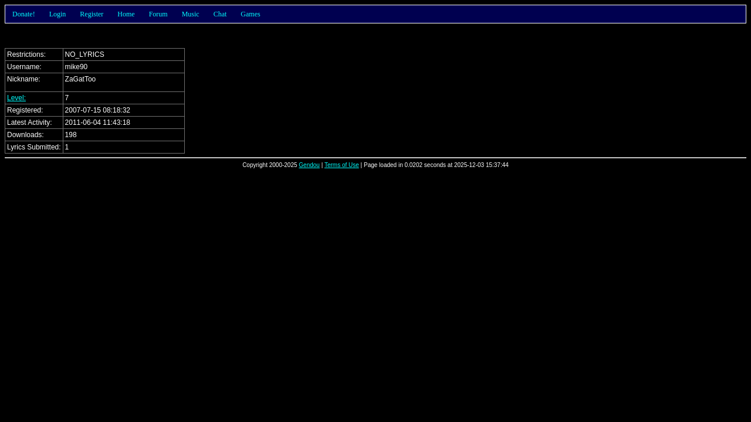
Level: (16, 98)
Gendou (309, 165)
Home (125, 14)
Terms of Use (341, 165)
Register (91, 14)
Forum (158, 14)
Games (250, 14)
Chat (220, 14)
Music (190, 14)
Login (57, 14)
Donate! (23, 14)
